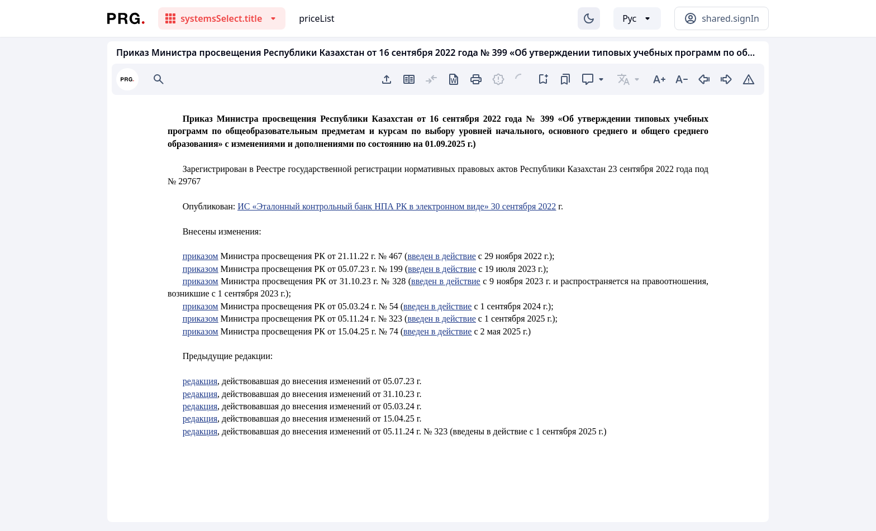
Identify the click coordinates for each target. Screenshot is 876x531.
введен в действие (441, 256)
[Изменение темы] (589, 18)
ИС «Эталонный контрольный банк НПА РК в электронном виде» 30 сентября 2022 (396, 206)
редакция (200, 381)
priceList (316, 18)
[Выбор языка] (637, 18)
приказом (200, 256)
